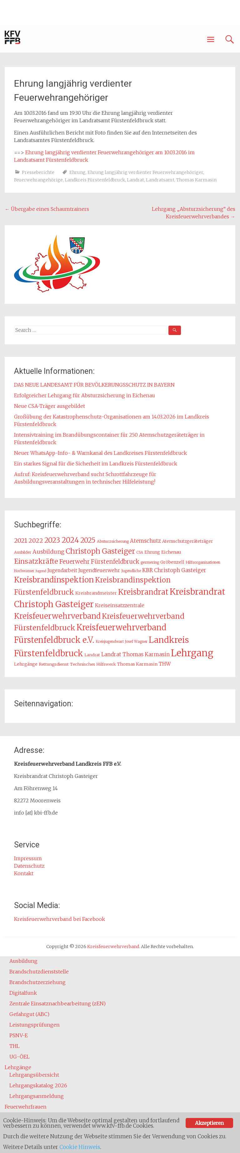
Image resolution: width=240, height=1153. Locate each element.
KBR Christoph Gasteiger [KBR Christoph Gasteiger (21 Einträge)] (174, 570)
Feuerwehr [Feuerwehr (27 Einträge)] (74, 561)
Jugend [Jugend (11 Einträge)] (41, 571)
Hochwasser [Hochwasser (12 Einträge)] (24, 571)
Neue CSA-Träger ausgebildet (49, 406)
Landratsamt (160, 180)
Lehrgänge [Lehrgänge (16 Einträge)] (26, 664)
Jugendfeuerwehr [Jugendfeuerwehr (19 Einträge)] (99, 570)
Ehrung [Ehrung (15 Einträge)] (152, 552)
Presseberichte (38, 172)
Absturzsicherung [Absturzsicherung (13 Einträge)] (113, 541)
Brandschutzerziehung (37, 982)
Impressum (28, 858)
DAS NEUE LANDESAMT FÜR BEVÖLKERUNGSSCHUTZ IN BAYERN (94, 385)
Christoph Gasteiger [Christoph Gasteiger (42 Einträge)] (100, 551)
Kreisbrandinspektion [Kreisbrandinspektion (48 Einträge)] (54, 580)
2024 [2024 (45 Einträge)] (70, 540)
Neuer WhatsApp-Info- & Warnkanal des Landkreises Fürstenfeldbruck (100, 453)
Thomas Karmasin (196, 180)
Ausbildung (23, 961)
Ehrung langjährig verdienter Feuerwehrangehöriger (145, 172)
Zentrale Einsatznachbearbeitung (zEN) (57, 1003)
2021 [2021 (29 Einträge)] (20, 540)
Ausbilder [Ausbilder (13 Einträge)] (22, 552)
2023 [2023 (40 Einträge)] (52, 540)
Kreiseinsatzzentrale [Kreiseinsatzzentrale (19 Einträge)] (119, 605)
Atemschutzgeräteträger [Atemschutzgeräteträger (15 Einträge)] (187, 541)
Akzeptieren (209, 1123)
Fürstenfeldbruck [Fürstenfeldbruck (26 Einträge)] (115, 561)
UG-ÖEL (19, 1057)
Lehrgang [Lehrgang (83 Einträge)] (192, 653)
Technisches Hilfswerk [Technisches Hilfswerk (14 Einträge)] (93, 664)
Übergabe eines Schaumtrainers (47, 209)
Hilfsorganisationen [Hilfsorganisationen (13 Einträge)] (203, 562)
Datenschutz (29, 866)
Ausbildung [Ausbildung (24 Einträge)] (48, 551)
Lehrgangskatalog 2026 (38, 1085)
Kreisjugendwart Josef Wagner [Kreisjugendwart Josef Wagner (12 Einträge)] (122, 641)
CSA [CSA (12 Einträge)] (139, 552)
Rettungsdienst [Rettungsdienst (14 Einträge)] (54, 664)
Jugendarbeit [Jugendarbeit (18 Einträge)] (62, 570)
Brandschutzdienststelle (39, 971)
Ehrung (77, 172)
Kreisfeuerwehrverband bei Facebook (59, 919)
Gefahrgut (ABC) (29, 1014)
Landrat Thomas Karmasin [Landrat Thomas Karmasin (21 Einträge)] (135, 654)
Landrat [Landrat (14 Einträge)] (92, 655)
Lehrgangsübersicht (34, 1075)
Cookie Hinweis (79, 1147)
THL (14, 1046)
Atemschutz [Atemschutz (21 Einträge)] (145, 541)
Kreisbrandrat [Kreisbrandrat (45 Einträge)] (143, 592)
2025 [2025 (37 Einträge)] (88, 540)
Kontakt (23, 873)
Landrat (135, 180)
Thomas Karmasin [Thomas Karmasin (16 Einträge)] (137, 664)
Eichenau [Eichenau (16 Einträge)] (171, 552)
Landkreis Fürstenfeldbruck (95, 180)
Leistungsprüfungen (34, 1025)
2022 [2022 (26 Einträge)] (35, 540)
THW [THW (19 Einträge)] (165, 664)
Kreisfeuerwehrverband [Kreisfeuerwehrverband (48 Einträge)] (57, 616)
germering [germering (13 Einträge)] (150, 562)
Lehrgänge (18, 1067)
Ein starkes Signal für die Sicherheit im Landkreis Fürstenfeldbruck (95, 463)
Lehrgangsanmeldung (36, 1096)
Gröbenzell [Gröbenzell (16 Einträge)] (172, 562)
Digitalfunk (23, 993)
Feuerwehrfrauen (26, 1107)
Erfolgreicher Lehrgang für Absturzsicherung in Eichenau (84, 395)
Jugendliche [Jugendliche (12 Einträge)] (131, 571)
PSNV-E (18, 1035)
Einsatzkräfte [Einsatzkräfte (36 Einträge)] (36, 561)
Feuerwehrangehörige (38, 180)
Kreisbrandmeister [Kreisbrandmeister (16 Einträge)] (96, 593)
